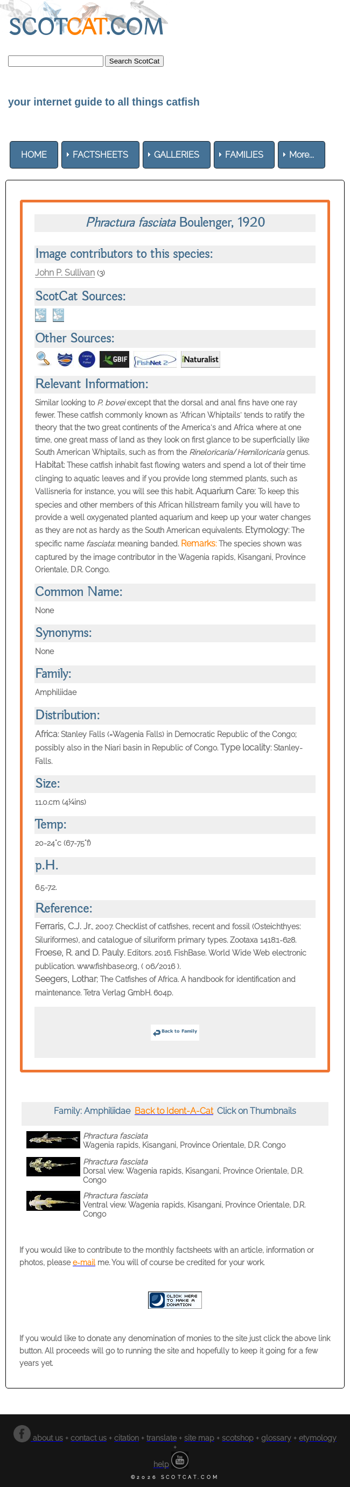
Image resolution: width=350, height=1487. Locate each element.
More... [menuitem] (301, 155)
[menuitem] (34, 155)
